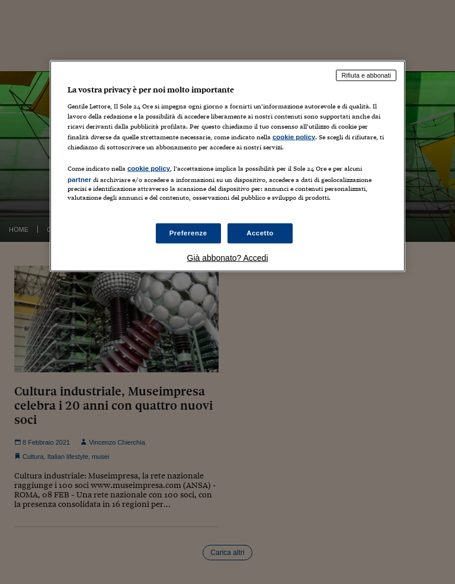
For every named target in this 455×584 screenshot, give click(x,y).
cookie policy (294, 136)
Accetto (260, 233)
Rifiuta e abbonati (366, 74)
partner (79, 179)
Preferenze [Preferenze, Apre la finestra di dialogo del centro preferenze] (188, 233)
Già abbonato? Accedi (227, 258)
